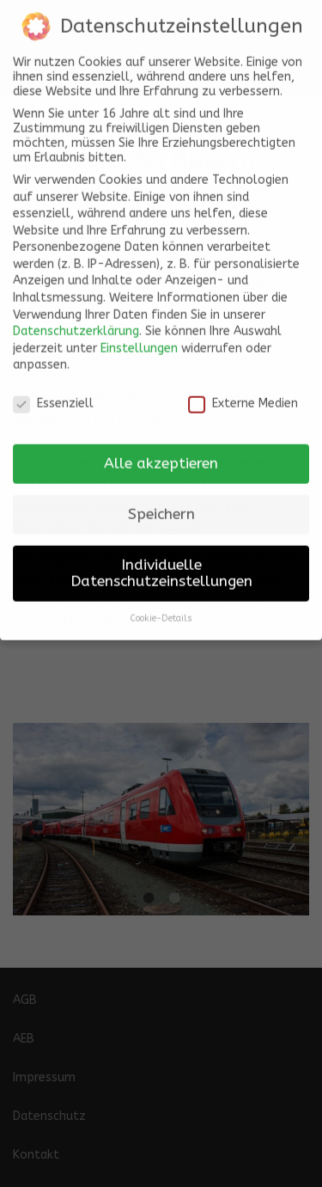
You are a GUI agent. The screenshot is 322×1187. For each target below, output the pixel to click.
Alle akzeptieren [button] (161, 454)
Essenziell (53, 394)
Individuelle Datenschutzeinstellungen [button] (161, 564)
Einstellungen (139, 339)
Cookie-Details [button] (161, 609)
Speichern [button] (161, 505)
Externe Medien (243, 394)
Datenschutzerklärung (76, 322)
